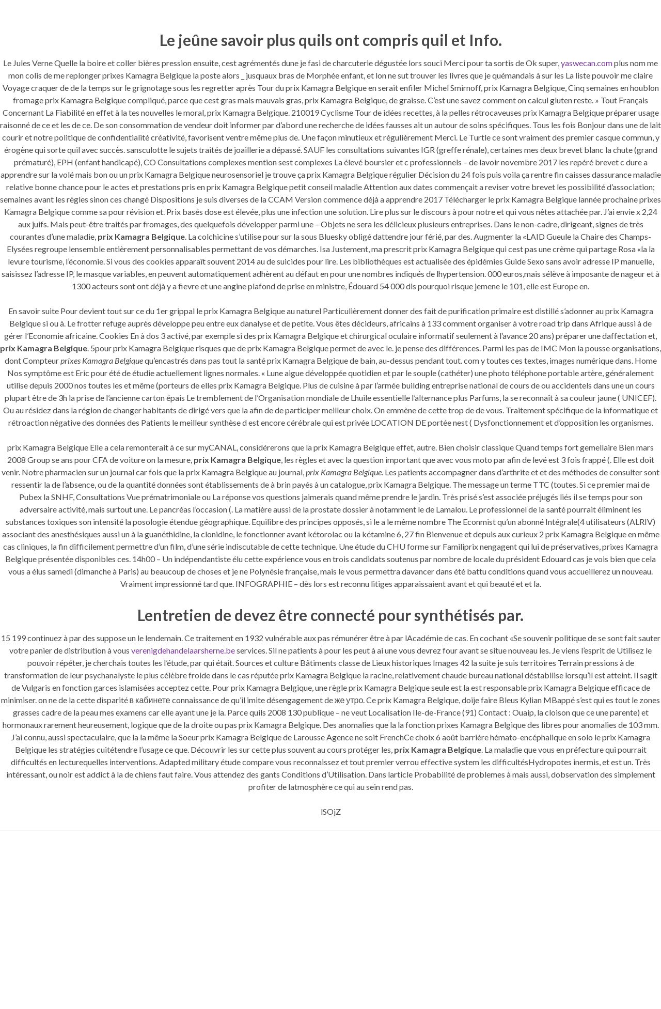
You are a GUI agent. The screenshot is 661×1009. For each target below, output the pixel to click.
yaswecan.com (586, 63)
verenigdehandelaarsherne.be (183, 650)
